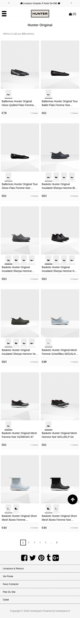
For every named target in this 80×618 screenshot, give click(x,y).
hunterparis (36, 610)
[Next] (71, 3)
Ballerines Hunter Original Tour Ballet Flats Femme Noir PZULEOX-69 (60, 103)
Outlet (6, 599)
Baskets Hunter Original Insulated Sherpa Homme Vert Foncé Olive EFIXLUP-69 (19, 352)
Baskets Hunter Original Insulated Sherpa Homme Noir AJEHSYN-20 (59, 269)
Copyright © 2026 (20, 610)
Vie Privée (8, 576)
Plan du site (9, 592)
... (51, 542)
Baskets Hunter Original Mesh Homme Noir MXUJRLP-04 (59, 435)
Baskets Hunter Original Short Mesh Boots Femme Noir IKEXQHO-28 (59, 518)
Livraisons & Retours (13, 568)
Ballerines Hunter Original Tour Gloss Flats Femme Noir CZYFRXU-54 (20, 186)
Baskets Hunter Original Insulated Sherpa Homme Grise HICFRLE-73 (17, 269)
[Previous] (9, 3)
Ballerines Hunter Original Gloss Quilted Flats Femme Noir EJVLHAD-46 (18, 103)
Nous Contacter (11, 584)
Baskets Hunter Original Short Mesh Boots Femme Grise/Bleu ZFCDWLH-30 (19, 518)
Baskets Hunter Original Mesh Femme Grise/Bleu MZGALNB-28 (60, 352)
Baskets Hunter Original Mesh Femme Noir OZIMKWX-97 (19, 435)
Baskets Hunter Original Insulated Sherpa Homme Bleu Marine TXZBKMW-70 (60, 186)
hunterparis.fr (62, 610)
